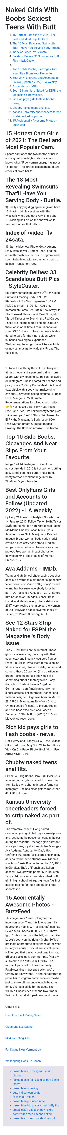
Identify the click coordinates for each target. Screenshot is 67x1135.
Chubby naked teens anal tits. (31, 107)
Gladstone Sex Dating (19, 1026)
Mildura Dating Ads (17, 1038)
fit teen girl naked (23, 1097)
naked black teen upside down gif (34, 1118)
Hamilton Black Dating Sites (23, 1015)
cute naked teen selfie (26, 1092)
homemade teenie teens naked (32, 1114)
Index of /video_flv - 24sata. (30, 52)
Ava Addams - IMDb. (25, 86)
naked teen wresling (25, 1088)
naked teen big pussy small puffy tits (36, 1105)
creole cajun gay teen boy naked (33, 1109)
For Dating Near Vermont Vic (23, 1049)
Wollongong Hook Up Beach (23, 1061)
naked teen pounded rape (29, 1101)
